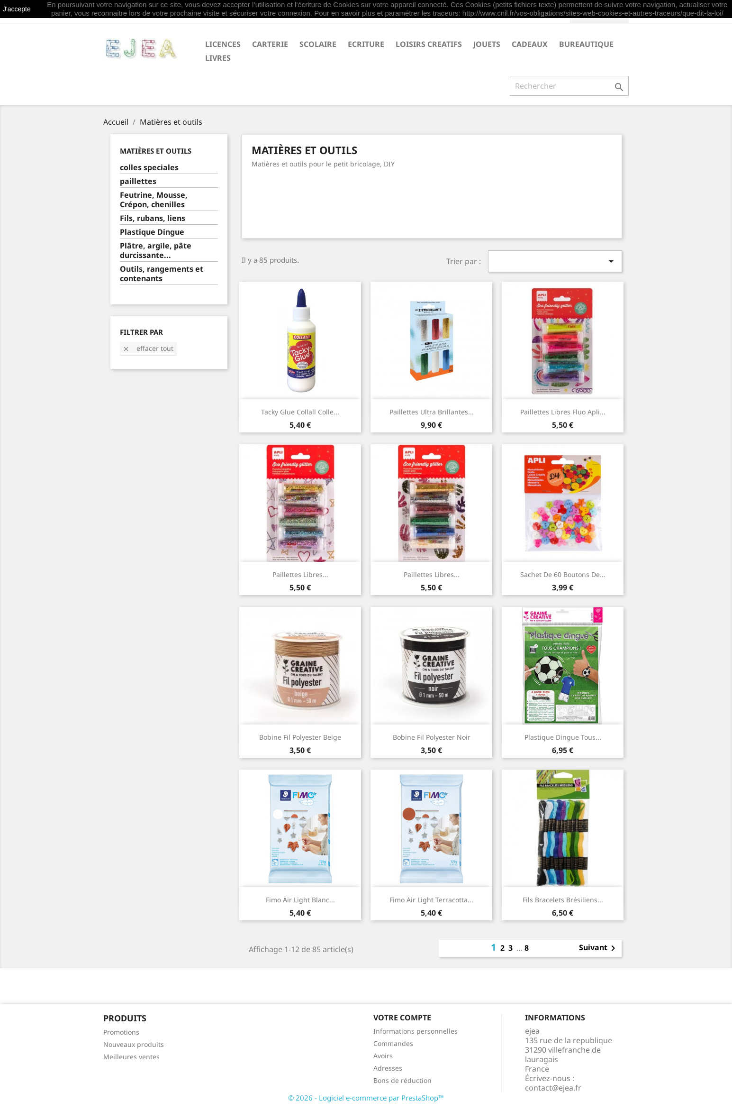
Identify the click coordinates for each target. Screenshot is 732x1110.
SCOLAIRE (317, 44)
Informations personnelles (415, 1031)
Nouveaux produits (133, 1044)
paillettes (138, 181)
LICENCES (223, 44)
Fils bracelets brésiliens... (563, 899)
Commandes (393, 1043)
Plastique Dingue (152, 232)
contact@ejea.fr (553, 1087)
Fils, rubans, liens (152, 218)
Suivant (599, 948)
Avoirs (383, 1055)
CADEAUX (530, 44)
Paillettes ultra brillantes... (431, 411)
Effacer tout (147, 348)
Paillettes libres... (300, 574)
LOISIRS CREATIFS (429, 44)
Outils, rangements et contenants (161, 274)
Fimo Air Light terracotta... (431, 899)
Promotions (121, 1032)
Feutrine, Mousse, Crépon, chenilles (154, 200)
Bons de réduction (402, 1080)
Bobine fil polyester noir (431, 737)
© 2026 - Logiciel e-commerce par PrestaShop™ (366, 1097)
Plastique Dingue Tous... (562, 737)
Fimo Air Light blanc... (300, 899)
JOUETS (486, 44)
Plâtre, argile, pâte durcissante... (155, 250)
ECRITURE (366, 44)
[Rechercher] (569, 86)
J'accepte (17, 9)
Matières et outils (155, 151)
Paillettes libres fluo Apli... (562, 411)
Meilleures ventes (131, 1056)
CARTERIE (270, 44)
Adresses (387, 1068)
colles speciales (149, 168)
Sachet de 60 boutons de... (562, 574)
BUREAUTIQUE (586, 44)
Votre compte (402, 1017)
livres (218, 58)
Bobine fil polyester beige (300, 737)
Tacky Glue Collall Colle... (300, 411)
